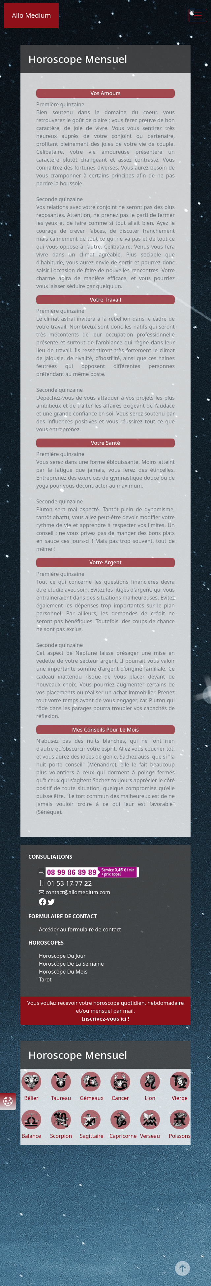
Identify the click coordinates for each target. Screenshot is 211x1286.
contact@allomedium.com (74, 892)
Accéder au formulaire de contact (80, 929)
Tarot (45, 979)
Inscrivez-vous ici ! (106, 1018)
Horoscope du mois (63, 971)
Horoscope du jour (62, 955)
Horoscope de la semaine (71, 963)
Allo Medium (31, 15)
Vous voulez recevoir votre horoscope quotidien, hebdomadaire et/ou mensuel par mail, (105, 1010)
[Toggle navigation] (198, 15)
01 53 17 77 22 (65, 883)
